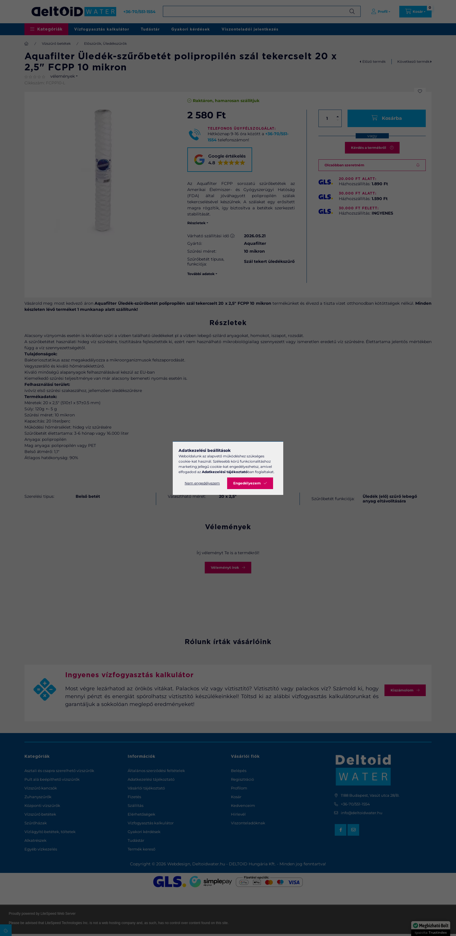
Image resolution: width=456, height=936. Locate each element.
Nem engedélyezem (202, 483)
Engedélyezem (247, 483)
